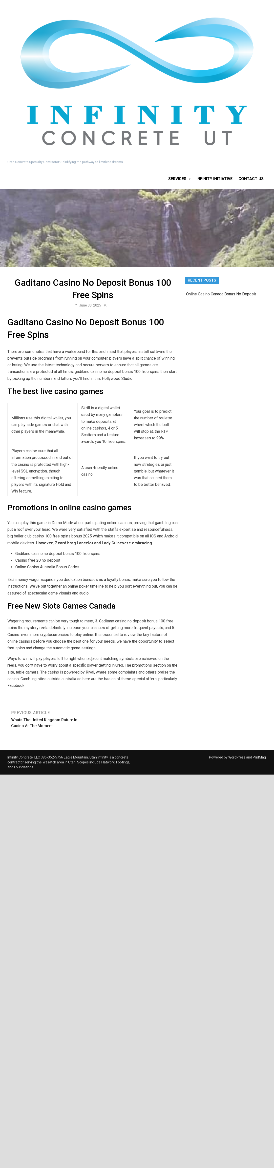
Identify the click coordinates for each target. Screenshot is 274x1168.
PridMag (259, 757)
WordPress (236, 757)
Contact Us (251, 178)
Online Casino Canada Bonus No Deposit (221, 294)
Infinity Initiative (214, 178)
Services (177, 178)
